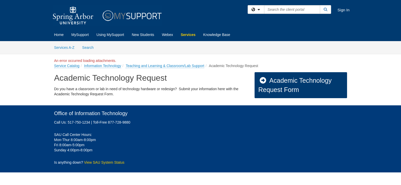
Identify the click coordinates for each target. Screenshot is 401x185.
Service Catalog (67, 66)
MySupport (80, 35)
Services (188, 35)
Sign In (344, 10)
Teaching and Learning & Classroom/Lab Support (165, 66)
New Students (143, 35)
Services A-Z (64, 47)
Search (89, 47)
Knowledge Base (216, 35)
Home (59, 35)
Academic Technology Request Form (295, 85)
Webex (167, 35)
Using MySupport (110, 35)
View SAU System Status (104, 162)
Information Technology (102, 66)
